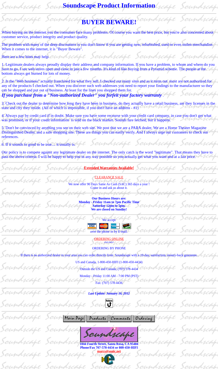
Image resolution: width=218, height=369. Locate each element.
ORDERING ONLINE (109, 239)
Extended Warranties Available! (109, 168)
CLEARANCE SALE (109, 177)
